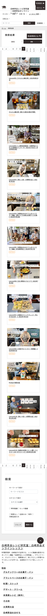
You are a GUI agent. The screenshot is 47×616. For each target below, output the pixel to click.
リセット (18, 525)
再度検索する (34, 36)
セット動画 (24, 508)
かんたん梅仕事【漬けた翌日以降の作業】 (22, 112)
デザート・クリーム (13, 589)
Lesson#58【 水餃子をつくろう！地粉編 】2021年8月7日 (23, 350)
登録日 (16, 41)
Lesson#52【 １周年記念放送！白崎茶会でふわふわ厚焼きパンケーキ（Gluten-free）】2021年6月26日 (23, 147)
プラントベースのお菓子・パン (18, 578)
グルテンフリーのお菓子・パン (18, 572)
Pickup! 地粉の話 (14, 383)
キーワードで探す (15, 487)
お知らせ (6, 19)
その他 (6, 601)
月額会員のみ (14, 516)
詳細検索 (40, 23)
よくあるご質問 (34, 14)
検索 (29, 23)
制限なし (14, 514)
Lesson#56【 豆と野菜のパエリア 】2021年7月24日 (23, 282)
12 (33, 50)
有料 (30, 514)
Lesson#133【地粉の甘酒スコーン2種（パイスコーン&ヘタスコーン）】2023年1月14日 (23, 451)
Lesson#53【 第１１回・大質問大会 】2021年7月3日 (23, 180)
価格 (35, 41)
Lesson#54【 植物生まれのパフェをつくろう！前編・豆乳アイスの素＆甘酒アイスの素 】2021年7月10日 (23, 215)
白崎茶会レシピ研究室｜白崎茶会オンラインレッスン (19, 8)
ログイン (40, 8)
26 (44, 50)
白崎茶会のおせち (11, 612)
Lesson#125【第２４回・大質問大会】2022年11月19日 (23, 417)
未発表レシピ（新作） (14, 595)
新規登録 (40, 3)
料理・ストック (10, 583)
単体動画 (14, 508)
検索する (29, 525)
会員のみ (23, 514)
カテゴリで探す (15, 498)
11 (30, 50)
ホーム (4, 28)
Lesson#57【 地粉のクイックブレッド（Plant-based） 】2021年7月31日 (23, 316)
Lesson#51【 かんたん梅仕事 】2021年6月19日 (23, 79)
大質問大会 (8, 607)
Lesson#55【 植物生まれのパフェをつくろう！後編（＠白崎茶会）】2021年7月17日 (23, 248)
